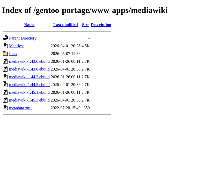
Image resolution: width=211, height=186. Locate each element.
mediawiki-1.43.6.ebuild (29, 61)
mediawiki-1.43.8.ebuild (29, 69)
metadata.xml (20, 108)
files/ (13, 53)
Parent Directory (23, 38)
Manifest (16, 46)
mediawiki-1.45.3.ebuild (29, 100)
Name (29, 24)
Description (101, 24)
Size (85, 24)
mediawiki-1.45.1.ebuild (29, 92)
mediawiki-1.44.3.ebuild (29, 77)
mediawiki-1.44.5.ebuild (29, 84)
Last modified (65, 24)
